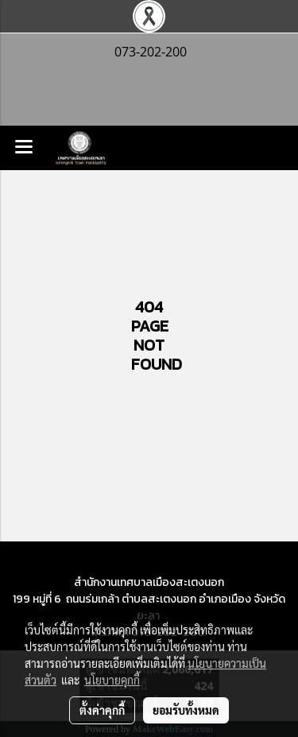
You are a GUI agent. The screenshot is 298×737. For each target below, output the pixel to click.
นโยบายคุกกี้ (112, 680)
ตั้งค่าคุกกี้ (102, 710)
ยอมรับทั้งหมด (186, 710)
